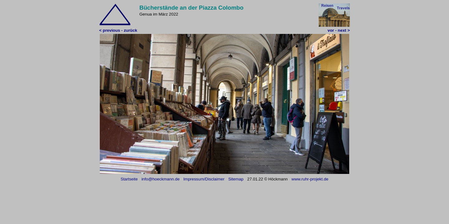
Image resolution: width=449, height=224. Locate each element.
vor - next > (339, 30)
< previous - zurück (118, 30)
